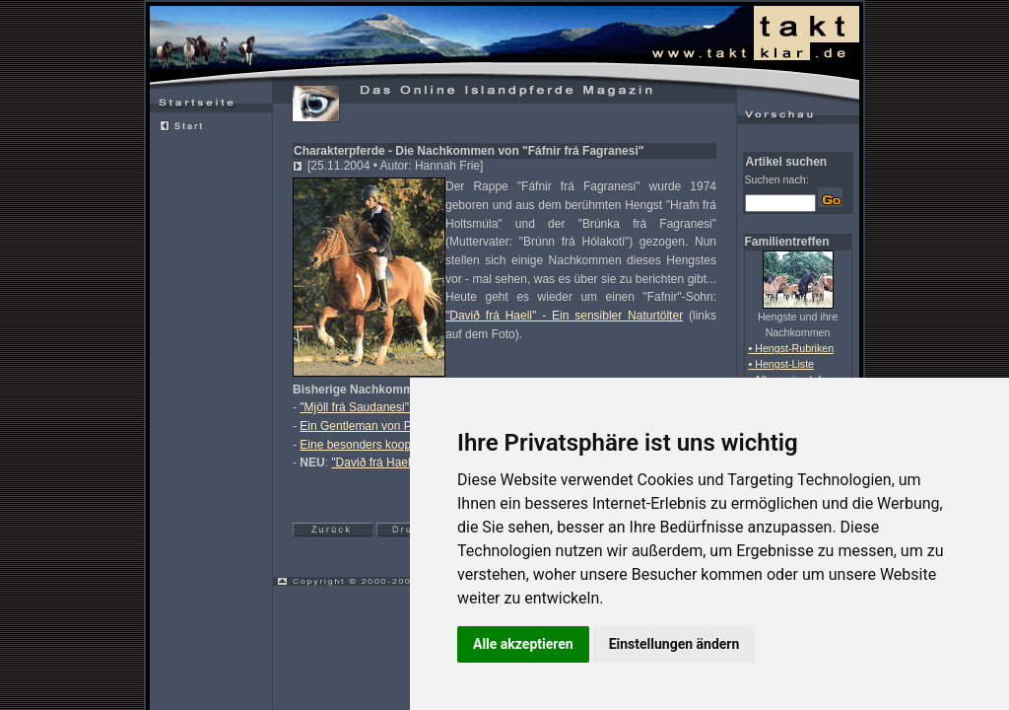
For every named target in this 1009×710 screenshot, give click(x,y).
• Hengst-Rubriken (792, 348)
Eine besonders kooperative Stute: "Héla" (408, 445)
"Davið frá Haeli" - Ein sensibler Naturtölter (564, 315)
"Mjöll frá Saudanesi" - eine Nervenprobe (406, 407)
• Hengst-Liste (782, 364)
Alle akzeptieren (523, 644)
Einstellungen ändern (674, 644)
